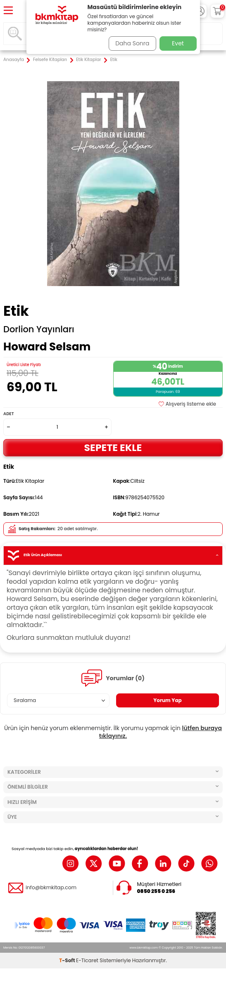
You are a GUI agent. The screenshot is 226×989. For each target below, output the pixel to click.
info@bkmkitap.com (51, 887)
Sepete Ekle (113, 447)
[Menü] (8, 11)
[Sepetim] (217, 11)
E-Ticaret (87, 960)
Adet (8, 413)
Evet (178, 43)
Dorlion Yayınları (38, 329)
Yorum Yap (167, 700)
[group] (113, 183)
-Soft (67, 960)
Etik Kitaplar (88, 60)
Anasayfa (13, 60)
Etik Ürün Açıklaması (113, 555)
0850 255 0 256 (156, 891)
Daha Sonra (132, 43)
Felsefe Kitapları (50, 60)
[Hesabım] (200, 11)
